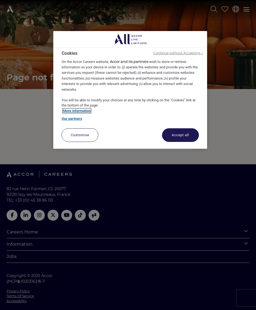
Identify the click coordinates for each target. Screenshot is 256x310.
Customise (80, 135)
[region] (130, 90)
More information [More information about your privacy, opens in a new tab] (77, 111)
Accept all (180, 135)
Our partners (71, 119)
